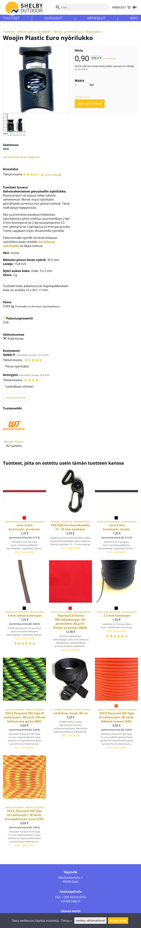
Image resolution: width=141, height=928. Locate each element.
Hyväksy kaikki (118, 920)
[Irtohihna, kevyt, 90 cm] (70, 705)
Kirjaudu (119, 7)
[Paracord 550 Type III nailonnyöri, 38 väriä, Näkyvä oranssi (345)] (116, 705)
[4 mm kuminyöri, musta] (116, 513)
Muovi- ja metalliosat (69, 32)
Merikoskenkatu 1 (70, 878)
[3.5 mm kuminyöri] (116, 607)
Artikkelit (96, 18)
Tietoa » (66, 921)
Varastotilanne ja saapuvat (21, 157)
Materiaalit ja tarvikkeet (35, 32)
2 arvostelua (51, 175)
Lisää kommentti (16, 397)
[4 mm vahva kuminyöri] (24, 607)
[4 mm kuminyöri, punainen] (24, 513)
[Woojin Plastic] (14, 433)
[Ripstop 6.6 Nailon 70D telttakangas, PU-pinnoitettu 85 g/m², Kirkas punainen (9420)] (70, 607)
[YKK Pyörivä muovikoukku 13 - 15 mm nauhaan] (70, 513)
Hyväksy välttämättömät (90, 920)
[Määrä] (82, 85)
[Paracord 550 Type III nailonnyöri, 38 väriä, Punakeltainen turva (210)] (24, 802)
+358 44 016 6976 (74, 897)
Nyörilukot (94, 32)
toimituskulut (110, 58)
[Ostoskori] (129, 7)
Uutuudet (53, 18)
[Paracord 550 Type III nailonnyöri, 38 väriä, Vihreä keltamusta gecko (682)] (24, 705)
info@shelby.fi (70, 901)
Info (134, 18)
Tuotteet (11, 18)
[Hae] (81, 7)
